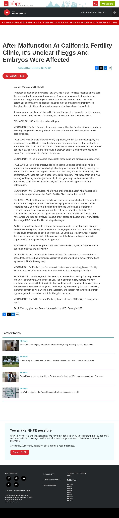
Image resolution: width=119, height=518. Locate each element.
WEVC (69, 486)
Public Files (71, 480)
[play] (7, 12)
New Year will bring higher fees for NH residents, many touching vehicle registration (57, 345)
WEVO (70, 496)
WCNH (70, 485)
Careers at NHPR (49, 485)
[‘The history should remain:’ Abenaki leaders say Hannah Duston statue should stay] (10, 361)
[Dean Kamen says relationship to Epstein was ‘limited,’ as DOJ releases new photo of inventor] (10, 377)
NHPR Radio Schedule (51, 480)
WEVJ (69, 492)
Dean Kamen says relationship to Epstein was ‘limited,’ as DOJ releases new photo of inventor (61, 376)
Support (108, 3)
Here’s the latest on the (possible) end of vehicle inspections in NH (49, 392)
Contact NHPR (48, 474)
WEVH (69, 490)
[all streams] (115, 12)
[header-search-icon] (95, 3)
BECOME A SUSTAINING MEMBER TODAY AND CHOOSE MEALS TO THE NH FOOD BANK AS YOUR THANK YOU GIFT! (59, 22)
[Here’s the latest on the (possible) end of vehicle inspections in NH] (10, 393)
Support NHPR (19, 452)
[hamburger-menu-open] (6, 3)
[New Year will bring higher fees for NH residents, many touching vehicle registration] (10, 345)
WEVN (69, 494)
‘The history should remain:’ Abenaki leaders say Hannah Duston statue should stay (57, 360)
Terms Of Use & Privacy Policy (76, 475)
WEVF (69, 488)
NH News (24, 341)
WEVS (69, 500)
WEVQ (70, 498)
